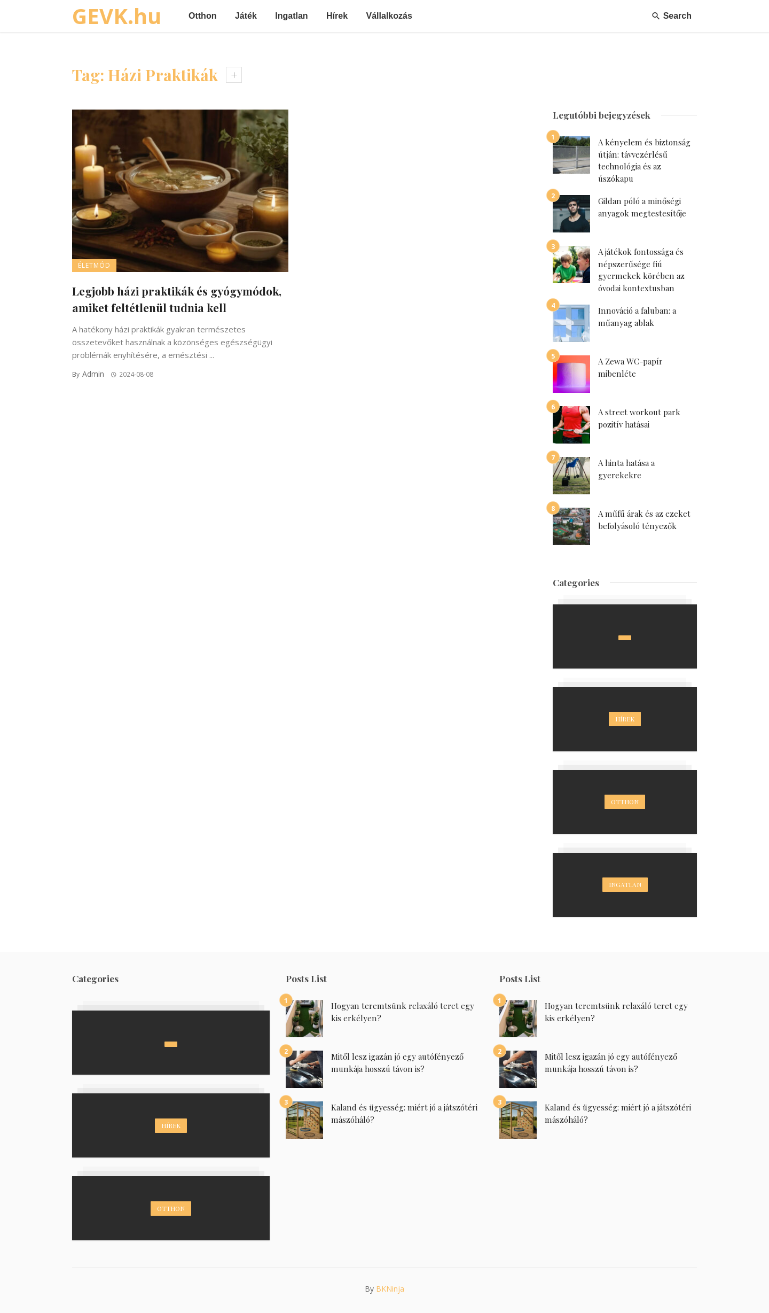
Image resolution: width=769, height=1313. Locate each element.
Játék (246, 15)
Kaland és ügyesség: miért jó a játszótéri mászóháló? (404, 1113)
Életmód (94, 265)
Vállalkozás (389, 15)
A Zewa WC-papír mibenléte (630, 367)
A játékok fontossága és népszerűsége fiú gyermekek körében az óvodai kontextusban (641, 269)
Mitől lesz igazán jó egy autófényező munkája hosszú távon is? (397, 1062)
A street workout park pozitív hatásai (639, 418)
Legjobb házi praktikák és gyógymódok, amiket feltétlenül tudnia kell (176, 299)
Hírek (337, 15)
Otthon (202, 15)
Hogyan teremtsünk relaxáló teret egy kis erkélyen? (402, 1011)
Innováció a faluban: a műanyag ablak (637, 316)
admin (93, 374)
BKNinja (390, 1289)
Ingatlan (291, 15)
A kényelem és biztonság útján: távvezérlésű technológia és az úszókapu (644, 160)
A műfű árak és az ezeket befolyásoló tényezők (644, 519)
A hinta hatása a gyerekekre (626, 468)
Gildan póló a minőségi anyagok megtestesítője (642, 207)
